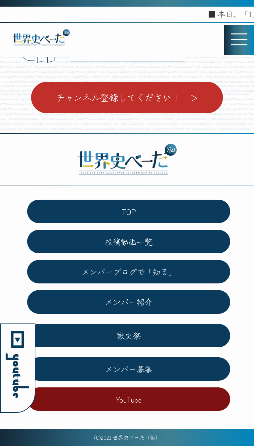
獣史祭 (129, 335)
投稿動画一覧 (128, 241)
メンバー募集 (128, 369)
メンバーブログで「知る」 (128, 271)
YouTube (128, 399)
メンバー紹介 (128, 302)
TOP (128, 211)
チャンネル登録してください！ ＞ (127, 97)
